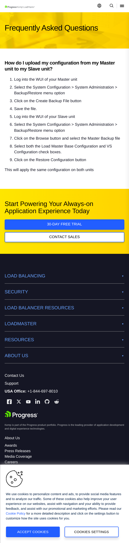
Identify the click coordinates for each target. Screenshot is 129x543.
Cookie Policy (15, 513)
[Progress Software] (21, 415)
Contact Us (14, 375)
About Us (12, 438)
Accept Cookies (32, 532)
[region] (64, 504)
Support (12, 383)
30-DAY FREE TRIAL (64, 224)
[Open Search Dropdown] (111, 6)
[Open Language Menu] (99, 6)
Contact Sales (64, 237)
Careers (11, 462)
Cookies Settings (91, 532)
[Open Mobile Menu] (122, 6)
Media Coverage (18, 457)
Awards (11, 446)
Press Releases (18, 451)
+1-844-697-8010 (43, 391)
